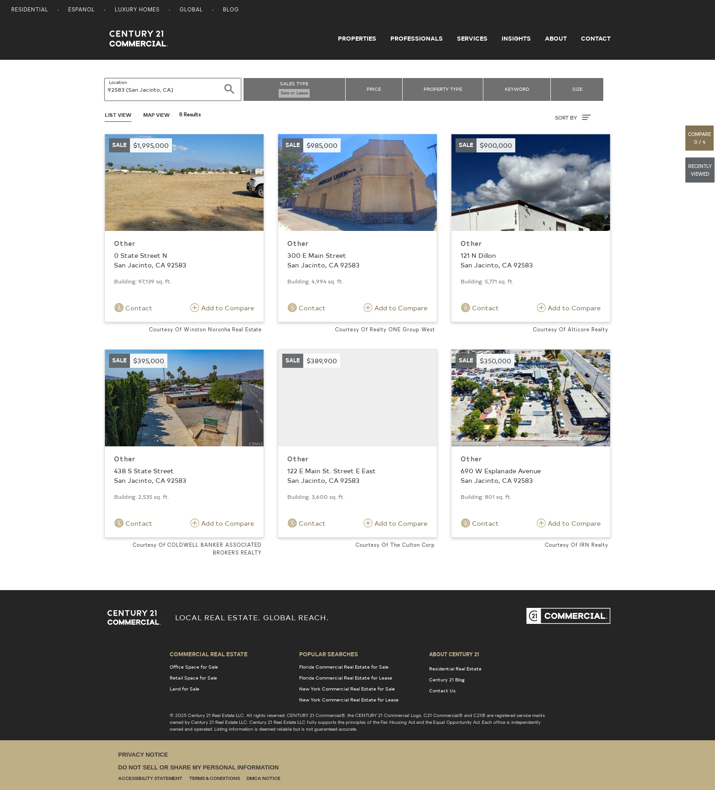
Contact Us (442, 690)
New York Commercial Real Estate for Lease (349, 699)
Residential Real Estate (455, 668)
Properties (357, 38)
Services (472, 38)
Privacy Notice (143, 754)
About (556, 38)
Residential (29, 10)
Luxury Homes (137, 10)
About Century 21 (454, 654)
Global (191, 10)
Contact (596, 38)
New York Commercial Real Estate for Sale (347, 688)
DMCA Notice (263, 778)
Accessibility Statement (150, 778)
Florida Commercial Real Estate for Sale (344, 667)
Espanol (81, 10)
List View (118, 114)
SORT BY (573, 117)
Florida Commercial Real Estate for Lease (345, 678)
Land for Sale (184, 688)
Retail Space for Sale (193, 678)
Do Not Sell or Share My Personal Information (198, 767)
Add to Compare (222, 307)
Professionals (416, 38)
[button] (700, 138)
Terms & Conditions (214, 778)
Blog (231, 10)
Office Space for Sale (194, 667)
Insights (516, 38)
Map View (156, 114)
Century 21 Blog (447, 679)
